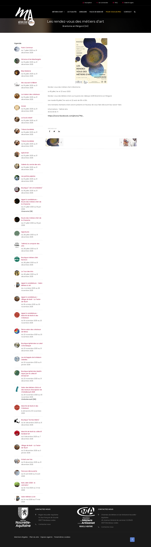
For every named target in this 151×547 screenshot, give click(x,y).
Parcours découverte (29, 471)
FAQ (116, 3)
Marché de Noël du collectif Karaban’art (31, 432)
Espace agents (47, 537)
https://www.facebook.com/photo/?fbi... (66, 116)
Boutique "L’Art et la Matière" (31, 188)
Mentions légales (21, 537)
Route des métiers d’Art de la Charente (31, 219)
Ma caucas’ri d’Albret (29, 83)
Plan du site (34, 537)
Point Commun (27, 48)
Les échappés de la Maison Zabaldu (31, 358)
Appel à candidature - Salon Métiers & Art (31, 284)
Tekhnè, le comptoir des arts (30, 245)
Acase (23, 106)
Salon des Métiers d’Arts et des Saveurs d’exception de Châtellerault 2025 (31, 389)
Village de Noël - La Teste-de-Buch (31, 446)
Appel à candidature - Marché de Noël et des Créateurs (29, 315)
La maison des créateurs (30, 94)
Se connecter (103, 3)
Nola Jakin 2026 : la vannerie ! (28, 484)
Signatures (25, 232)
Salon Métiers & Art (28, 497)
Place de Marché (96, 12)
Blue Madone (26, 71)
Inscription (88, 3)
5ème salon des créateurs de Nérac (31, 330)
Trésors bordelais (27, 129)
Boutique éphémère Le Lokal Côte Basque (31, 344)
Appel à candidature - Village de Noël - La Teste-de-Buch (31, 299)
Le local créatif (26, 118)
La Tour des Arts (27, 271)
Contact (128, 12)
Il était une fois (26, 459)
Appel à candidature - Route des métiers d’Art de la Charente (31, 201)
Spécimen (25, 153)
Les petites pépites (28, 176)
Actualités (71, 12)
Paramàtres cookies (62, 537)
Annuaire (83, 12)
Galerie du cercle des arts (30, 164)
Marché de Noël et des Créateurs (29, 407)
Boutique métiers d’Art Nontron (29, 258)
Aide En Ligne (128, 3)
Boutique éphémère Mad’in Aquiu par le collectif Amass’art (31, 373)
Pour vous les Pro (113, 12)
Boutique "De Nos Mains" (30, 420)
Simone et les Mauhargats (31, 59)
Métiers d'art (58, 12)
